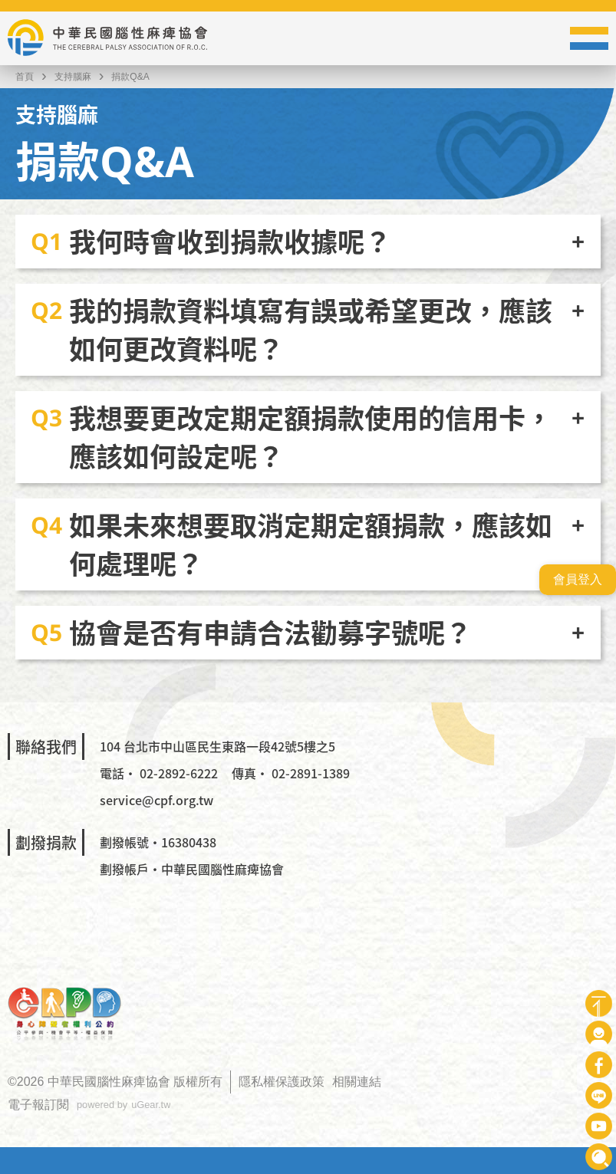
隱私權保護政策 (281, 1081)
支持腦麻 (72, 76)
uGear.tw (150, 1104)
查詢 (598, 1156)
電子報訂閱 (38, 1104)
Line (598, 1095)
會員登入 (577, 579)
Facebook (598, 1064)
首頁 (24, 76)
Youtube (598, 1126)
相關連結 (356, 1081)
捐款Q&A (130, 76)
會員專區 (598, 1034)
